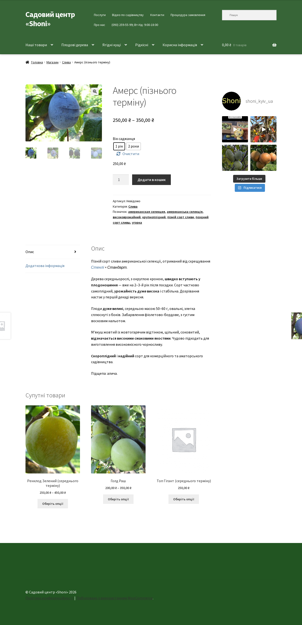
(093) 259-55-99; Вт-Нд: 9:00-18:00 (135, 25)
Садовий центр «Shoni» (50, 19)
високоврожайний (127, 217)
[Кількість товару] (121, 179)
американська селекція (185, 212)
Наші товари (36, 44)
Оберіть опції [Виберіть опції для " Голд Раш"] (118, 499)
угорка (137, 222)
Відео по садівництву (128, 15)
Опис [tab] (29, 251)
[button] (95, 91)
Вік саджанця (124, 138)
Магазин (52, 62)
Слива (66, 62)
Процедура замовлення (188, 15)
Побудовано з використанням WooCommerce (114, 598)
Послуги (100, 15)
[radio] (119, 146)
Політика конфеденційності (49, 598)
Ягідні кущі (111, 44)
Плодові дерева (74, 44)
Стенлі (97, 267)
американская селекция (146, 212)
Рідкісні (141, 44)
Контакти (157, 15)
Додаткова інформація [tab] (44, 265)
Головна (37, 62)
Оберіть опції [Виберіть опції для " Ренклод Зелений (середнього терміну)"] (52, 504)
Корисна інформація (180, 44)
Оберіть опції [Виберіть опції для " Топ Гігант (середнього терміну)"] (183, 499)
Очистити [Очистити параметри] (130, 153)
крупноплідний (154, 217)
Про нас (99, 25)
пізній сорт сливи (180, 217)
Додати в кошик (152, 179)
